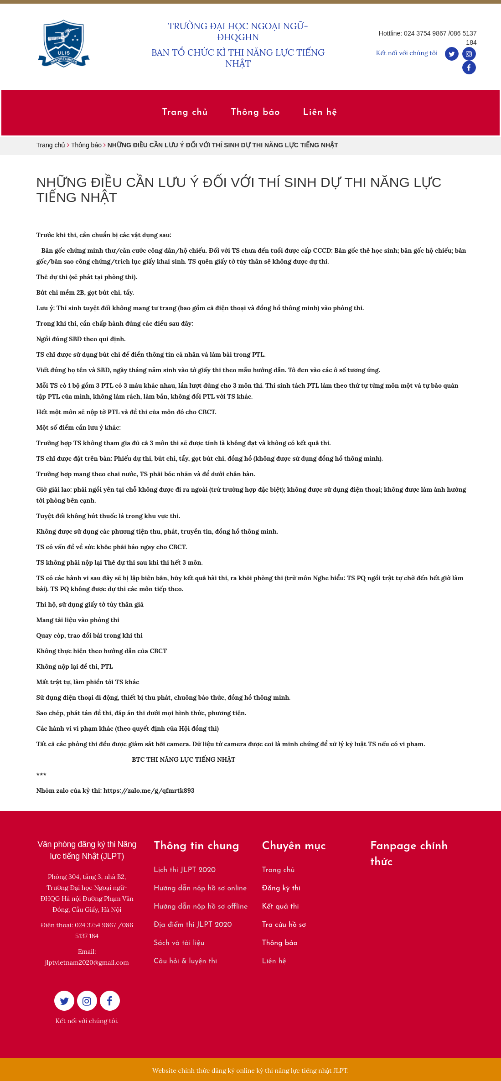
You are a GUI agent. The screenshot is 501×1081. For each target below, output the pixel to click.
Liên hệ (274, 961)
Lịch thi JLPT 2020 (185, 870)
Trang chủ (278, 870)
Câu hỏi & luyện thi (185, 961)
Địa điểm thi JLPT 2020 (193, 925)
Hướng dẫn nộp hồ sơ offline (201, 906)
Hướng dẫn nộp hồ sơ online (200, 888)
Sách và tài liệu (179, 943)
